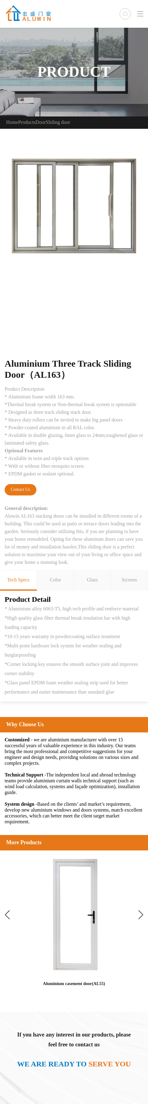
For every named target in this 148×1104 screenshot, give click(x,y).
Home (12, 122)
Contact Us (20, 489)
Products (26, 122)
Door (40, 122)
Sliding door (58, 122)
